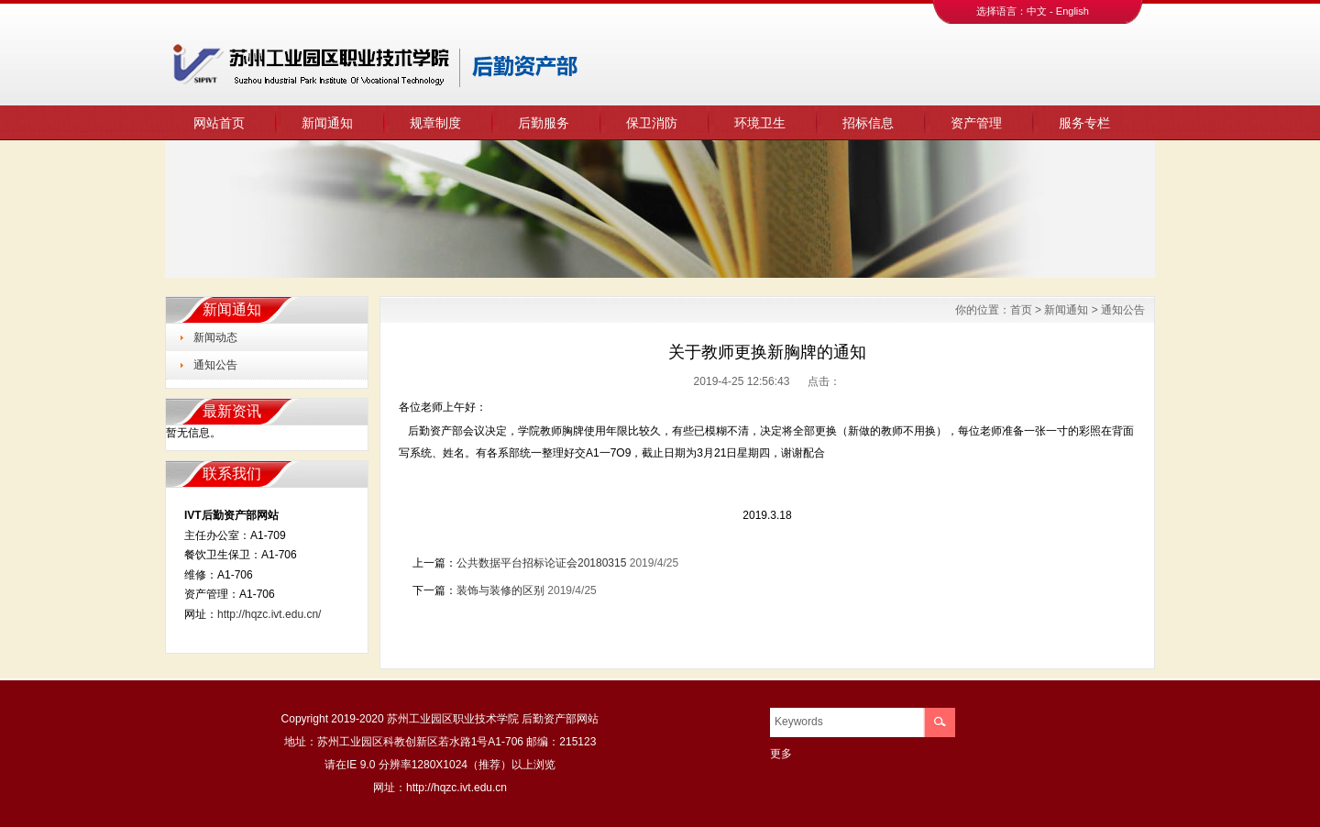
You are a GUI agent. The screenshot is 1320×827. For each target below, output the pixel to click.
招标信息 (868, 123)
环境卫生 (760, 123)
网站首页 (219, 123)
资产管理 (976, 123)
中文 (1037, 11)
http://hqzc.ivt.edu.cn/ (269, 614)
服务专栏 (1084, 123)
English (1072, 11)
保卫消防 (651, 123)
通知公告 (215, 364)
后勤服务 (543, 123)
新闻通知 (327, 123)
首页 (1021, 309)
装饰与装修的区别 (500, 590)
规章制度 (435, 123)
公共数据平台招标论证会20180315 (541, 563)
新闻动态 (215, 337)
